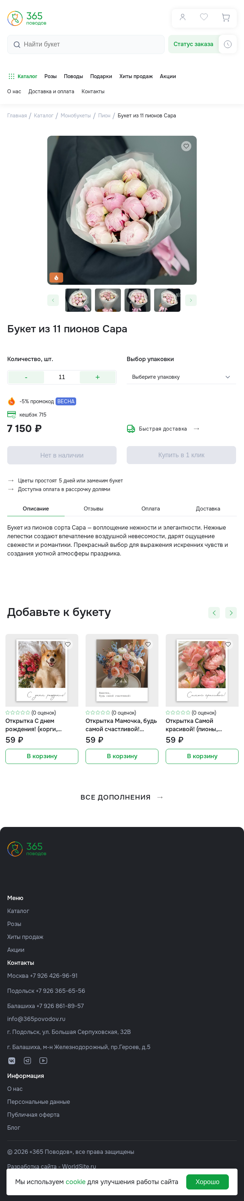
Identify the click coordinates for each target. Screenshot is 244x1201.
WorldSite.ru (79, 1165)
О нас (14, 90)
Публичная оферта (33, 1113)
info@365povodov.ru (36, 1017)
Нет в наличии (61, 454)
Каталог (22, 75)
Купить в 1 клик (181, 454)
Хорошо (207, 1182)
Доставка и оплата (51, 90)
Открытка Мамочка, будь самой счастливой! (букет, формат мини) (121, 724)
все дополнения (122, 796)
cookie (76, 1182)
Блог (13, 1126)
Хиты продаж (25, 935)
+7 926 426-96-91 (54, 974)
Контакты (93, 90)
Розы (14, 922)
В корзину (42, 756)
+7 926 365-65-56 (60, 989)
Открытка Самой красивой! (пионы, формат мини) (192, 724)
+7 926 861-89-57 (60, 1004)
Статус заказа (193, 43)
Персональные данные (38, 1100)
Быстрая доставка (163, 427)
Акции (16, 948)
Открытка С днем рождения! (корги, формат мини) (31, 724)
